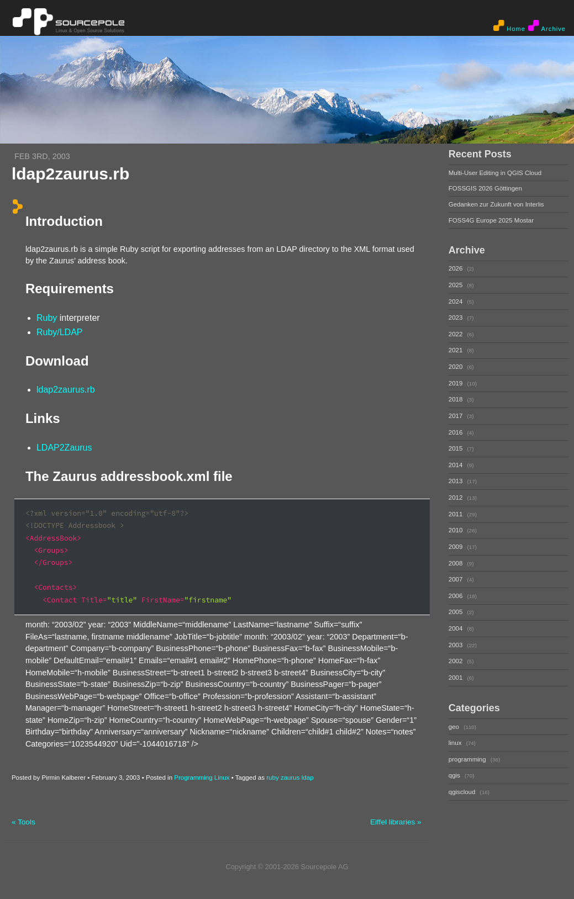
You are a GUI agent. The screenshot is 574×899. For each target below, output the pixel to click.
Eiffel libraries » (396, 822)
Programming (193, 777)
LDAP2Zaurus (64, 447)
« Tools (23, 822)
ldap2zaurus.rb (65, 389)
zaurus (290, 777)
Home (509, 26)
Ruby (46, 317)
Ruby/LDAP (59, 332)
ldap (308, 777)
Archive (547, 26)
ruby (272, 777)
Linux (222, 777)
